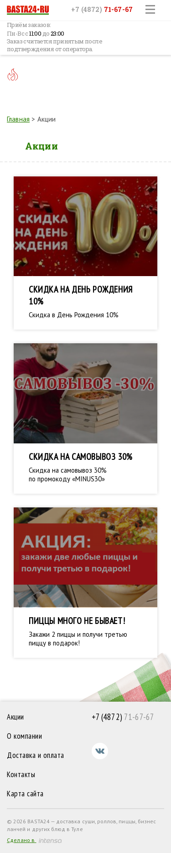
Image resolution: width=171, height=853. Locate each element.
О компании (24, 736)
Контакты (21, 774)
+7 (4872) (102, 9)
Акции (15, 717)
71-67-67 (123, 716)
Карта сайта (25, 794)
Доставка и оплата (35, 755)
